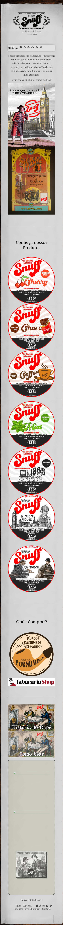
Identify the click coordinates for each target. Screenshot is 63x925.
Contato (46, 908)
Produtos (18, 908)
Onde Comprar (32, 908)
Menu (13, 47)
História (27, 905)
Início (19, 905)
